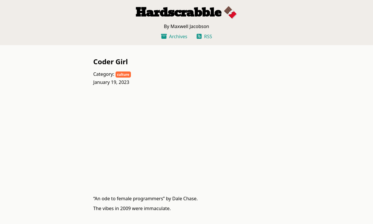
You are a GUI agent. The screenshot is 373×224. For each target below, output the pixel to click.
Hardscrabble (178, 12)
